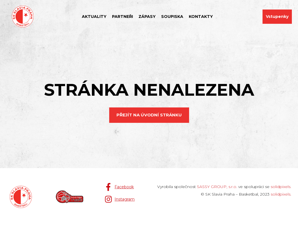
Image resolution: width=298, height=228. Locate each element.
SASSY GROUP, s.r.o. (217, 186)
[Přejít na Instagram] (119, 199)
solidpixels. (281, 186)
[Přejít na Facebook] (119, 187)
